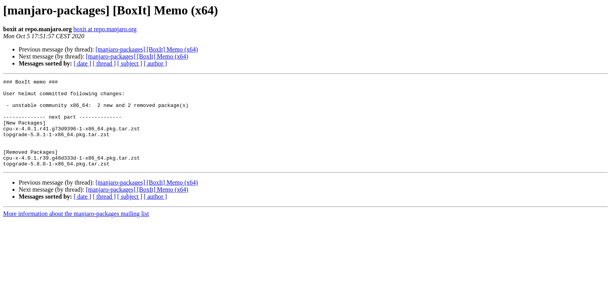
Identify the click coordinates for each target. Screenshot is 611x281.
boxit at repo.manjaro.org (104, 29)
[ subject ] (129, 63)
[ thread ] (104, 63)
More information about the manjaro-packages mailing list (76, 231)
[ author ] (155, 63)
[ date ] (82, 63)
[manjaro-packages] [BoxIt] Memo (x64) (146, 49)
